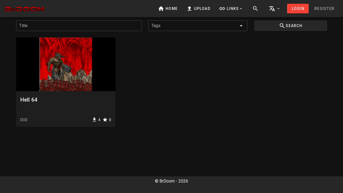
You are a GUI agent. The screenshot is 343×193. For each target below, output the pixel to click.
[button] (231, 8)
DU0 (23, 120)
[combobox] (198, 25)
